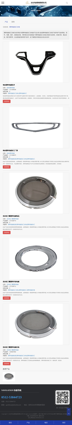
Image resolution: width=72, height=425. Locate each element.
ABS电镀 (65, 414)
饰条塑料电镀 (11, 87)
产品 (6, 22)
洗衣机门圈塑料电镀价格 (11, 347)
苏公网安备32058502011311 (36, 417)
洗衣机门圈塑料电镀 (13, 219)
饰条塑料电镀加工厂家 (10, 150)
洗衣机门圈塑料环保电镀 (11, 281)
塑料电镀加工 (23, 93)
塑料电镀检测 (12, 159)
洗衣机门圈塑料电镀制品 (11, 216)
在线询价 (6, 101)
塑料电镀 (59, 414)
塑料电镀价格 (31, 290)
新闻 (13, 22)
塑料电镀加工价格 (13, 93)
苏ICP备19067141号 (44, 414)
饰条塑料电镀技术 (9, 85)
